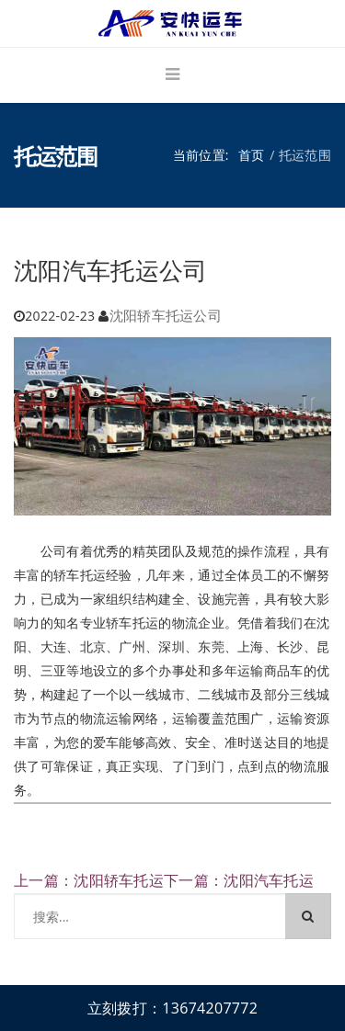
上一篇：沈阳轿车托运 (89, 880)
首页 (251, 155)
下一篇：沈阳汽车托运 (239, 880)
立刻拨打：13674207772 (172, 1008)
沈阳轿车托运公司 (165, 315)
